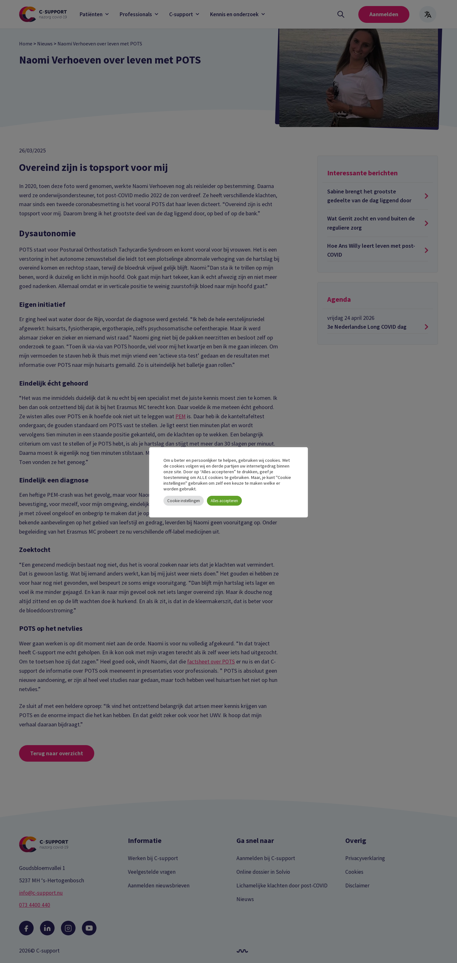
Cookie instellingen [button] (183, 500)
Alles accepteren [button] (224, 500)
